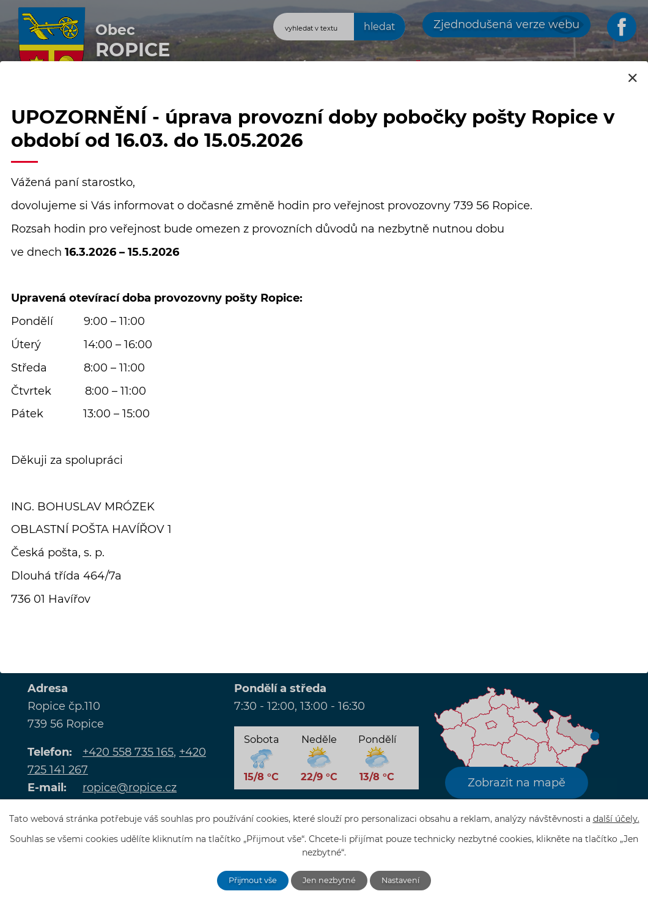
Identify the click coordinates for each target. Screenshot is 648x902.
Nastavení (408, 879)
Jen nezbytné (331, 879)
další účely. (616, 816)
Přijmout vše (246, 879)
